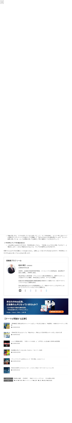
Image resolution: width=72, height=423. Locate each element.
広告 (40, 380)
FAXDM (20, 380)
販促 (45, 380)
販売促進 (50, 380)
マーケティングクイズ (45, 420)
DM (16, 380)
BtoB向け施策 (17, 378)
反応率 (35, 380)
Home (40, 414)
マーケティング (28, 380)
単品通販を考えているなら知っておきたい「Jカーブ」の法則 (26, 350)
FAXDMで (25, 378)
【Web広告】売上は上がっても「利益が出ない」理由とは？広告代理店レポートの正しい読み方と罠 (36, 332)
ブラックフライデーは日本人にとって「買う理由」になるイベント (28, 359)
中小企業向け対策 (50, 378)
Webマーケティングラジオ (37, 378)
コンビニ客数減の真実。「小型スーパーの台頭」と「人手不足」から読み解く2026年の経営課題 (35, 341)
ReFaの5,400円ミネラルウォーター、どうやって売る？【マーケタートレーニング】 (32, 368)
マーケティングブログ (44, 417)
